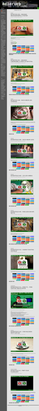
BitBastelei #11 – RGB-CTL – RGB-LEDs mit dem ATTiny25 (22, 287)
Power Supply (27, 94)
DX (12, 40)
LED (21, 53)
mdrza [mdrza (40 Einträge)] (1, 90)
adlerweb (16, 214)
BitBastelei (12, 138)
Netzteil (23, 94)
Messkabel (27, 53)
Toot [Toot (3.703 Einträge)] (4, 94)
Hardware (15, 369)
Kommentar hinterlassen (22, 252)
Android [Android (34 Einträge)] (2, 80)
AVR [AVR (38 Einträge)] (3, 81)
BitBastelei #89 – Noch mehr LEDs (22, 139)
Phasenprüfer (34, 53)
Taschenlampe (11, 54)
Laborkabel (14, 94)
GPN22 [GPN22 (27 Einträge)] (2, 87)
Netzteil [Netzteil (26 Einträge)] (5, 90)
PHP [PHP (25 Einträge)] (1, 91)
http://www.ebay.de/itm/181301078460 (21, 124)
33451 (16, 42)
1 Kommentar (20, 214)
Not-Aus (30, 53)
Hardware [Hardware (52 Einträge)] (4, 87)
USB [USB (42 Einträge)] (4, 96)
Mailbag (24, 53)
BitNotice (10, 53)
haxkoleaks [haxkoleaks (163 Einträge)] (2, 88)
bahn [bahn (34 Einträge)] (4, 81)
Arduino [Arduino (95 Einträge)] (2, 81)
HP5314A (19, 53)
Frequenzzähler (15, 53)
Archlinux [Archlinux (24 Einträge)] (3, 80)
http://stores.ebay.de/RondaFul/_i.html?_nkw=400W (19, 83)
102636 (15, 43)
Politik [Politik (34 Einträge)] (3, 91)
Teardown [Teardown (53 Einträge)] (2, 94)
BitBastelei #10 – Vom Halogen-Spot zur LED (21, 332)
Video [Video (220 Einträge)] (2, 97)
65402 (2, 64)
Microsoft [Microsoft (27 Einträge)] (3, 90)
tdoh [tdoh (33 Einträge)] (4, 93)
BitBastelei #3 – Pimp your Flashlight (20, 371)
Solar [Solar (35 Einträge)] (3, 93)
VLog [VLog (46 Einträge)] (3, 97)
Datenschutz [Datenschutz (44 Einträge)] (2, 84)
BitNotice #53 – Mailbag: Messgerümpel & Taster (19, 15)
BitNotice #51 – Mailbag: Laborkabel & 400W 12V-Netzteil (22, 60)
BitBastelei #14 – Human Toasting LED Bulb (22, 250)
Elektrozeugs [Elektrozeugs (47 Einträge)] (2, 85)
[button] (14, 45)
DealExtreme (15, 160)
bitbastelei (10, 281)
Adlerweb (2, 8)
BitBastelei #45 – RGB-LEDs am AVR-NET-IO (22, 212)
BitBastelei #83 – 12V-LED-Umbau (22, 175)
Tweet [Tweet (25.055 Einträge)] (2, 96)
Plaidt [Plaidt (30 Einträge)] (2, 91)
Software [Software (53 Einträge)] (2, 93)
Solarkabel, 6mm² (13, 38)
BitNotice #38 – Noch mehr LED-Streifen (21, 101)
